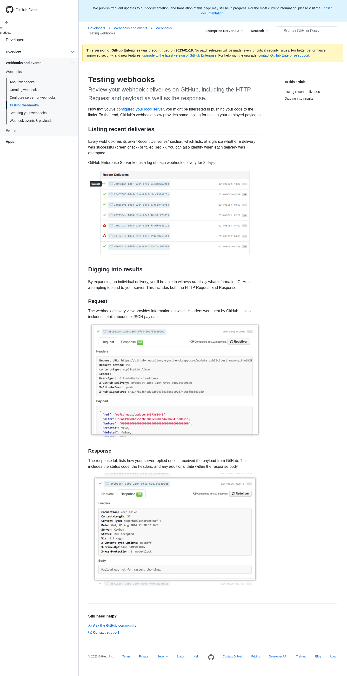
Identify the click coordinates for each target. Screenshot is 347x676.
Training (301, 656)
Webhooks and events (133, 28)
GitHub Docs (26, 10)
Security (162, 656)
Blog (318, 656)
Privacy (143, 656)
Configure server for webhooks (33, 97)
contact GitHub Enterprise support (283, 55)
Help (197, 656)
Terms (126, 656)
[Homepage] (211, 657)
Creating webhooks (24, 90)
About (333, 656)
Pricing (255, 656)
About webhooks (22, 82)
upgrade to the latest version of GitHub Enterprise (179, 55)
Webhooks (166, 28)
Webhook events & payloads (31, 121)
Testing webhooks (24, 105)
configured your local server (140, 109)
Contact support (103, 632)
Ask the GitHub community (112, 625)
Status (180, 656)
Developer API (278, 656)
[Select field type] (224, 31)
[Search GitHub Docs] (306, 30)
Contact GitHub (232, 656)
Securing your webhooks (28, 113)
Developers (15, 40)
